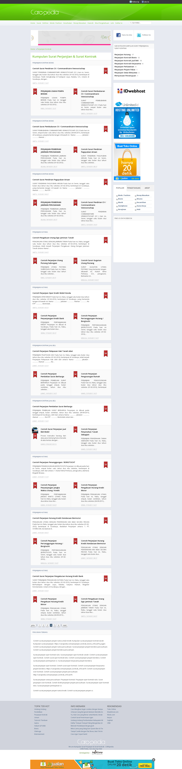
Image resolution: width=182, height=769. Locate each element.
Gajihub (110, 720)
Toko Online (111, 709)
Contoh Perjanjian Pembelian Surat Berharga (52, 406)
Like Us (146, 2)
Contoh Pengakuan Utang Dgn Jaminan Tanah (53, 238)
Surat (39, 23)
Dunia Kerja (141, 206)
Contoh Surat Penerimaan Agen (82, 717)
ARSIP (147, 188)
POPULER (120, 188)
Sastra (36, 723)
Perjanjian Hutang (40, 232)
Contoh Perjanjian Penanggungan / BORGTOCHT (54, 462)
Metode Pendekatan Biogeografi (82, 726)
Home (33, 23)
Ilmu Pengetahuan (102, 23)
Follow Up (135, 2)
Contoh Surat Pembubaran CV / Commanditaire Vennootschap (93, 94)
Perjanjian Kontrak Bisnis (43, 63)
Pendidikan (38, 712)
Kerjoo (109, 717)
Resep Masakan (80, 23)
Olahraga (37, 731)
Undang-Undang (40, 709)
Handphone (122, 206)
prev (33, 625)
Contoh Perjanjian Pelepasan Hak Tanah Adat (53, 351)
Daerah (90, 23)
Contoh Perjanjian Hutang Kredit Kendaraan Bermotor (57, 518)
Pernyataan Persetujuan (125, 75)
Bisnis (120, 199)
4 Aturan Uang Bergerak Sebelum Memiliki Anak (88, 712)
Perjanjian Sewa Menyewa (126, 72)
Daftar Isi (118, 23)
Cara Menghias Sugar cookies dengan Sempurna (88, 709)
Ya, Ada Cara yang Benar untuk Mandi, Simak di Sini (89, 715)
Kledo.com (111, 715)
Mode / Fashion (56, 23)
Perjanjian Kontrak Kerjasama (128, 63)
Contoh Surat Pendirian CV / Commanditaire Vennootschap (59, 68)
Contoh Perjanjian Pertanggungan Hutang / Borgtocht (92, 318)
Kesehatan (67, 23)
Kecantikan (141, 202)
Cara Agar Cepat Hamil (79, 734)
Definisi (45, 23)
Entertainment (39, 734)
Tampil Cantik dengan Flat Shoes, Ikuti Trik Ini (87, 731)
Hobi (138, 209)
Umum (36, 717)
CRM (108, 723)
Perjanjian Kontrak (44, 49)
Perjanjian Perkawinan (124, 66)
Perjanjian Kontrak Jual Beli (44, 345)
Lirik (112, 23)
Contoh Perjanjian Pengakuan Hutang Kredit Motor (92, 488)
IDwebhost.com (112, 712)
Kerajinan (122, 209)
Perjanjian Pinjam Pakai (125, 69)
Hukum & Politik (40, 726)
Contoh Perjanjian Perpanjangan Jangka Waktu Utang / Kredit (50, 488)
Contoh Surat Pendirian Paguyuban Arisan (51, 179)
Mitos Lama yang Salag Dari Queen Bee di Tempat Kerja (90, 729)
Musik (120, 202)
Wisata (139, 199)
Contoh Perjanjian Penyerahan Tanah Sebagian (89, 432)
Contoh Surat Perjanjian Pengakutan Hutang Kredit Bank (58, 576)
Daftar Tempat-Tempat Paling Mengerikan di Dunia (89, 723)
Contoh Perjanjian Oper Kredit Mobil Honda (52, 293)
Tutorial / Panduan (40, 720)
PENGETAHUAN (133, 188)
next (65, 625)
